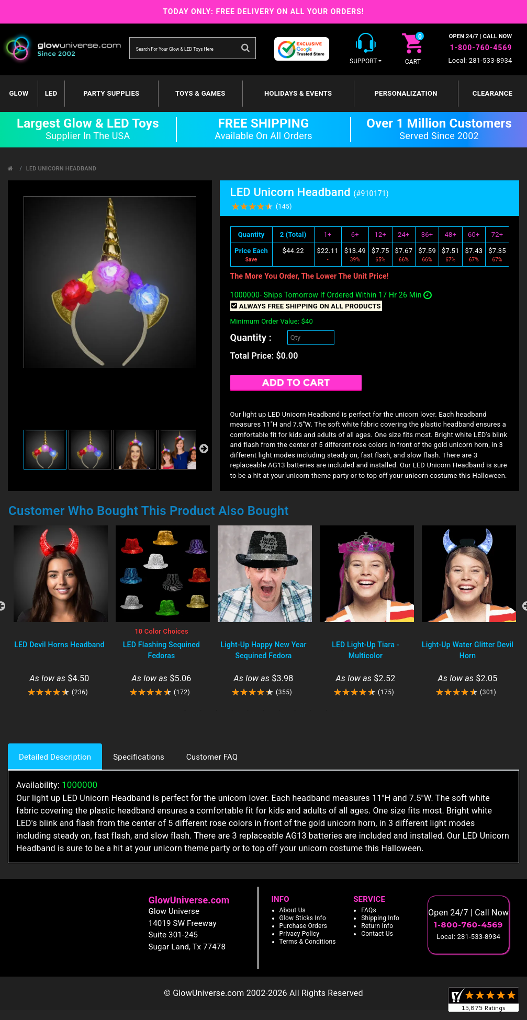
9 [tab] (311, 710)
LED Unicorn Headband (61, 168)
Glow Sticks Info (303, 918)
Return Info (377, 926)
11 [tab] (342, 710)
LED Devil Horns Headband (59, 644)
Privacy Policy (299, 933)
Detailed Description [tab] (55, 757)
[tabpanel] (59, 611)
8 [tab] (295, 710)
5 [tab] (248, 710)
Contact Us (377, 933)
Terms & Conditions (307, 941)
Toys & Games (200, 93)
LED (51, 93)
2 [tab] (201, 710)
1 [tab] (185, 710)
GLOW (18, 93)
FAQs (368, 910)
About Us (292, 910)
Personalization (405, 93)
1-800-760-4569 (481, 47)
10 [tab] (326, 710)
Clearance (492, 93)
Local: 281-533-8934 (480, 60)
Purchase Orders (303, 926)
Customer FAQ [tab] (212, 757)
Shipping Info (380, 918)
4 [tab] (232, 710)
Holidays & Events (298, 93)
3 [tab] (216, 710)
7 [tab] (279, 710)
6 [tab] (264, 710)
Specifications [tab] (138, 757)
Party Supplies (111, 93)
